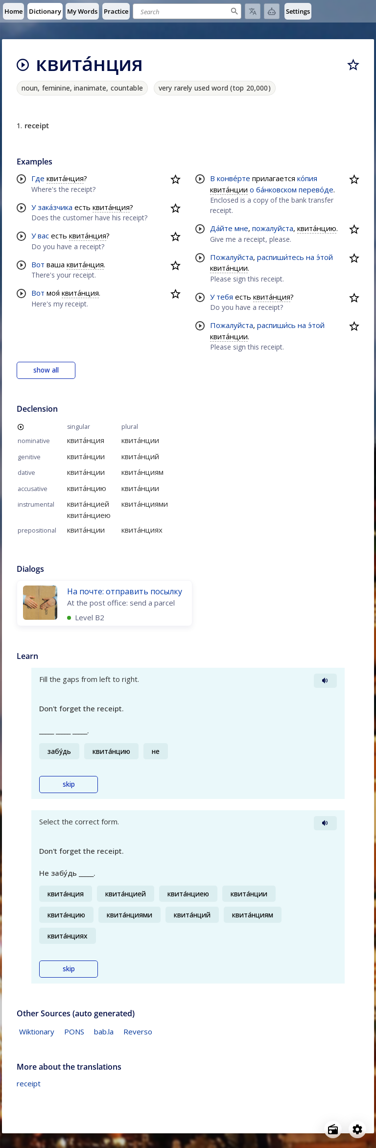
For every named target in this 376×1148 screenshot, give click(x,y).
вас (43, 235)
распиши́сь (276, 325)
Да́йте (221, 228)
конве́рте (233, 178)
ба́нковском (276, 189)
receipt (29, 1083)
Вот (38, 264)
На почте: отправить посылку (124, 591)
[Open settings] (357, 1129)
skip (69, 784)
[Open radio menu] (333, 1129)
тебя (224, 297)
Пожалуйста (231, 257)
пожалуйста (272, 228)
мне (241, 228)
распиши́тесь (280, 257)
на (310, 257)
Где (38, 178)
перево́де (316, 189)
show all (46, 370)
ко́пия (307, 178)
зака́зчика (55, 207)
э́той (324, 257)
